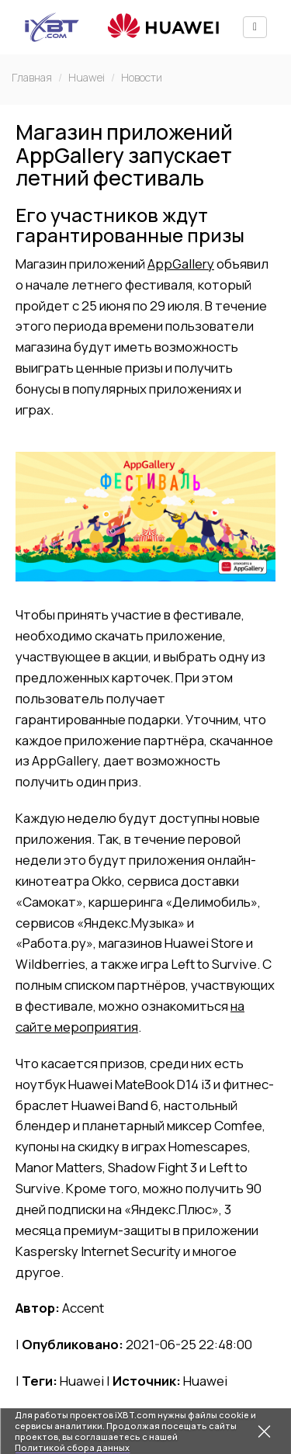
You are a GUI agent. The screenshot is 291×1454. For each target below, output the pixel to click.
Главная (32, 77)
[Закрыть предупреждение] (264, 1431)
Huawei (86, 77)
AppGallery (180, 263)
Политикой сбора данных (72, 1447)
